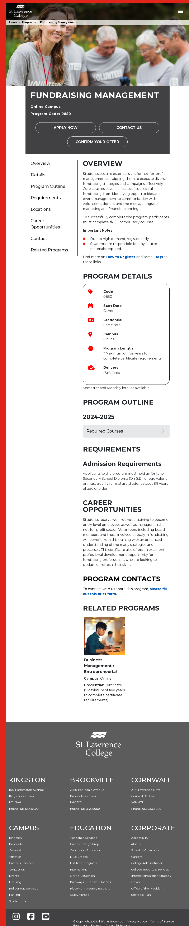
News (135, 882)
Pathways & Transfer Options (90, 882)
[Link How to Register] (120, 257)
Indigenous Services (23, 888)
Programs (29, 22)
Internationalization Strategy (151, 875)
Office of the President (147, 888)
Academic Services (83, 837)
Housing (15, 882)
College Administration (147, 863)
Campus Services (21, 863)
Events (14, 875)
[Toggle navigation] (180, 11)
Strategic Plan (141, 894)
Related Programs (49, 249)
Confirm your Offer (97, 142)
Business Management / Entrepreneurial (100, 665)
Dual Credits (79, 856)
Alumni (136, 844)
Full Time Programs (83, 863)
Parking (14, 894)
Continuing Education (85, 850)
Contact (39, 238)
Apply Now (65, 127)
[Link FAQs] (158, 257)
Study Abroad (79, 894)
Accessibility (139, 837)
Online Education (82, 875)
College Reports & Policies (150, 869)
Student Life (17, 901)
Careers (136, 856)
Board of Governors (145, 850)
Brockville (16, 844)
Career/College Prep (84, 844)
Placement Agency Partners (90, 888)
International (79, 869)
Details (38, 174)
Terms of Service (162, 921)
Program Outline (48, 186)
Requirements (46, 197)
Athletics (15, 856)
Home (13, 22)
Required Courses (125, 431)
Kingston (15, 837)
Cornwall (15, 850)
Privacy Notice (136, 921)
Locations (41, 209)
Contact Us (129, 127)
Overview (40, 163)
